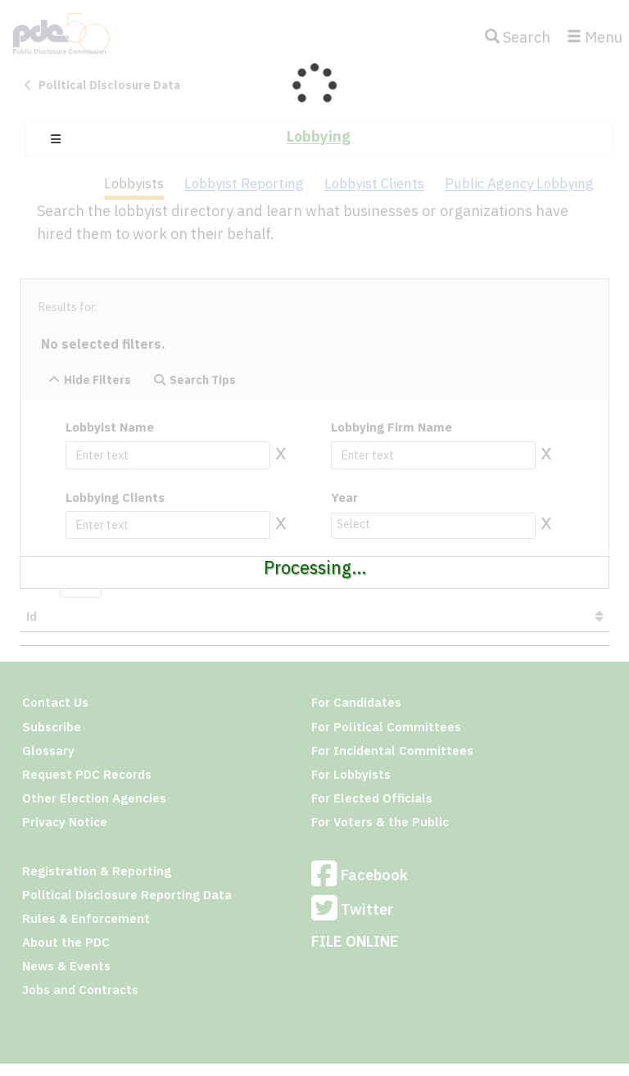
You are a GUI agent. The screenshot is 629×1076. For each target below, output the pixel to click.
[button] (55, 139)
